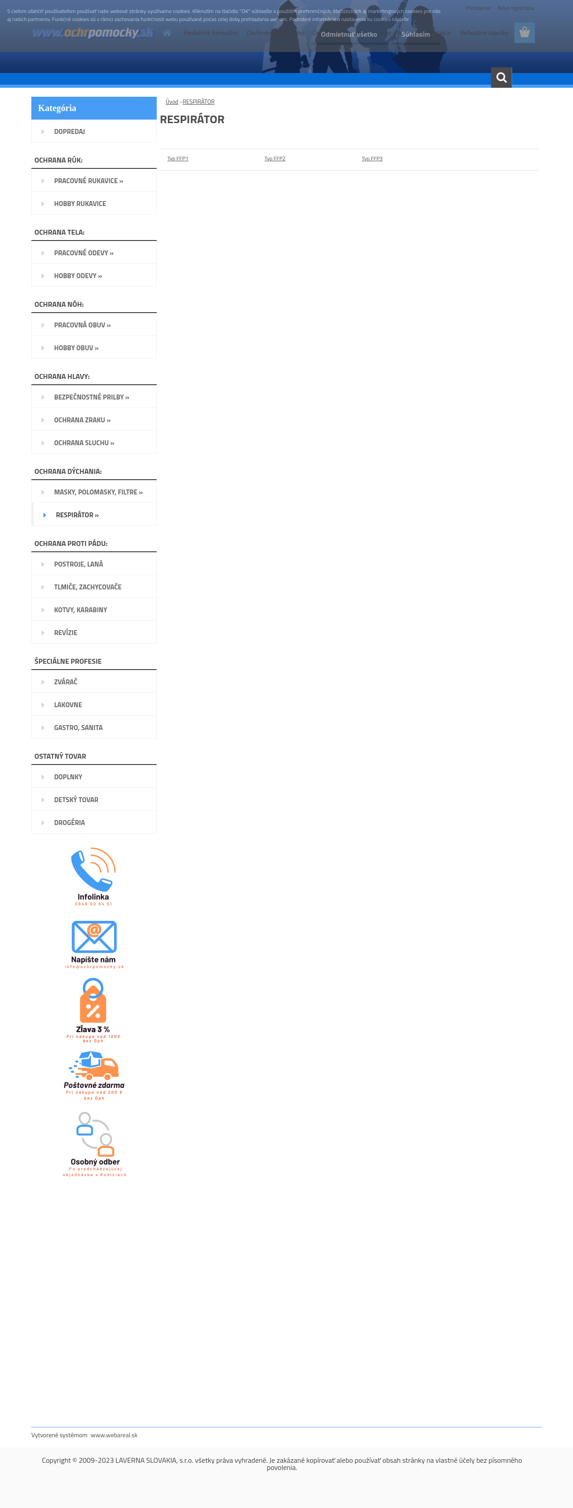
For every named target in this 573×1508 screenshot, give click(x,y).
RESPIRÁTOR (198, 101)
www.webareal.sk (114, 1434)
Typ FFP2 (275, 158)
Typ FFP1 (177, 158)
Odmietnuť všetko (346, 34)
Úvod (172, 101)
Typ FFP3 (372, 158)
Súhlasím (415, 34)
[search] (501, 77)
